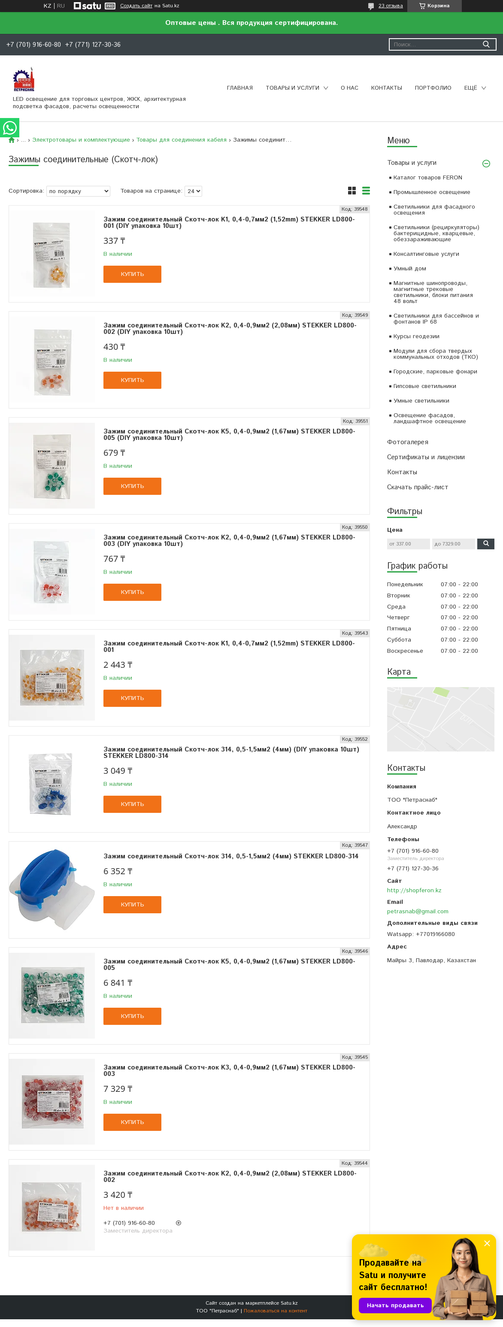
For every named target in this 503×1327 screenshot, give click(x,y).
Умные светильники (421, 401)
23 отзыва (391, 5)
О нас (349, 88)
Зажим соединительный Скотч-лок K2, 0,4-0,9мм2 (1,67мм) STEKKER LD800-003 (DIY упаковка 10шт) (229, 540)
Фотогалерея (407, 442)
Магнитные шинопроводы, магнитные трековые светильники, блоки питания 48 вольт (433, 292)
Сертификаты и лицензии (426, 457)
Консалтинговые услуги (426, 254)
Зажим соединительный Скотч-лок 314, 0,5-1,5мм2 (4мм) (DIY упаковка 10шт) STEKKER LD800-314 (231, 752)
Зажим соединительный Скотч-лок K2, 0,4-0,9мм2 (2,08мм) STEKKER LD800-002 (230, 1176)
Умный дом (410, 268)
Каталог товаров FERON (428, 177)
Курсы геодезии (416, 336)
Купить (132, 274)
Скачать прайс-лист (417, 487)
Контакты (386, 88)
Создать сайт (136, 6)
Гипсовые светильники (425, 386)
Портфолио (433, 88)
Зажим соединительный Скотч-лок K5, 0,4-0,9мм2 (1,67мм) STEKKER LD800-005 (229, 964)
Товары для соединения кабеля (181, 140)
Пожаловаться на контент (275, 1311)
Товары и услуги (292, 88)
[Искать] (486, 44)
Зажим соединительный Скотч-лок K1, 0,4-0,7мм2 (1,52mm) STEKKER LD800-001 (229, 646)
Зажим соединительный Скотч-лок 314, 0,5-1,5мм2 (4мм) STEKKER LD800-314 (231, 856)
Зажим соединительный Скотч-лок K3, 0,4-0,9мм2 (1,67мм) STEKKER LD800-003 (229, 1070)
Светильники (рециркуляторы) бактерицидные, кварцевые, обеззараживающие (436, 233)
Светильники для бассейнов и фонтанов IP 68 (436, 319)
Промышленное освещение (432, 192)
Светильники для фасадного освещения (434, 210)
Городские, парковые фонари (435, 371)
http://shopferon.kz (414, 890)
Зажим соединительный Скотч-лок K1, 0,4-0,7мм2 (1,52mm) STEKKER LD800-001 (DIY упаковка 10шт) (229, 222)
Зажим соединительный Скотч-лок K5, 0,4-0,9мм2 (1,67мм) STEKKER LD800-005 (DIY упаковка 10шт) (229, 434)
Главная (240, 88)
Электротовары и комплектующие (81, 140)
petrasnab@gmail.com (417, 911)
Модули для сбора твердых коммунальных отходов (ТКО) (436, 354)
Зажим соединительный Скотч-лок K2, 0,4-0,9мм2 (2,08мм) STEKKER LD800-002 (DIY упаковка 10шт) (230, 328)
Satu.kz (289, 1303)
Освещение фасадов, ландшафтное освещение (430, 418)
